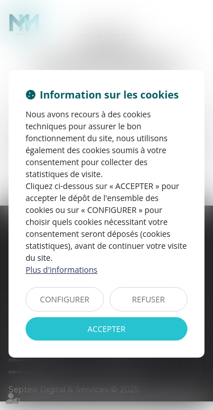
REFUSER (148, 299)
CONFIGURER (64, 299)
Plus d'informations (61, 269)
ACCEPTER (106, 328)
